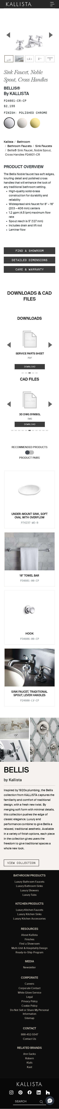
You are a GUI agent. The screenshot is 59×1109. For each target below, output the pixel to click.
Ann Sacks (29, 1054)
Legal (29, 997)
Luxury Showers (29, 890)
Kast (29, 1067)
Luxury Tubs (29, 895)
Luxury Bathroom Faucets (30, 882)
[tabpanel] (29, 586)
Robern (29, 1058)
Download (29, 366)
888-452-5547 (29, 1034)
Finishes (29, 939)
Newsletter (29, 967)
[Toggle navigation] (52, 4)
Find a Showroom (29, 250)
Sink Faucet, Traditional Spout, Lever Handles (29, 694)
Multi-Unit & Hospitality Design (29, 948)
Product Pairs (29, 458)
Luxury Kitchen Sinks (29, 914)
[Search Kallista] (25, 1102)
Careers (29, 984)
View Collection (21, 863)
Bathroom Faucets (19, 146)
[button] (49, 1100)
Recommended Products (29, 447)
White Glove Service (29, 993)
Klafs (30, 1063)
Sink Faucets (43, 146)
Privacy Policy (29, 1001)
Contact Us (29, 1039)
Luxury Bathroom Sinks (29, 886)
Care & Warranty (29, 269)
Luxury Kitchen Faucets (29, 910)
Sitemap (29, 1018)
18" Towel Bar (29, 575)
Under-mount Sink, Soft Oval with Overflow (29, 516)
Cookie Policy (29, 1006)
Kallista (8, 142)
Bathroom (23, 142)
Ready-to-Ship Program (29, 952)
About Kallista (29, 935)
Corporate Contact (30, 988)
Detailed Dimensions (30, 260)
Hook (29, 633)
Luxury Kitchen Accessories (29, 919)
